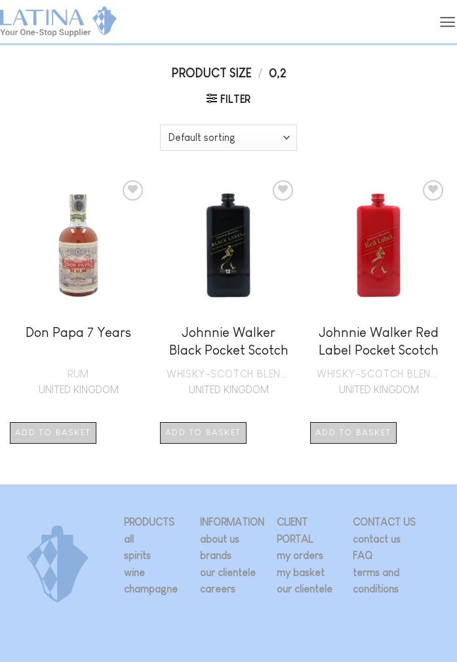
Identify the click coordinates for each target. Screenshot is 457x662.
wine (134, 572)
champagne (151, 588)
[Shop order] (228, 138)
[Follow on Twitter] (381, 610)
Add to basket (52, 432)
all (129, 539)
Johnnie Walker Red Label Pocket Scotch (379, 340)
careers (217, 588)
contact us (377, 539)
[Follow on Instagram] (362, 610)
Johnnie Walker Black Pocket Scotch (228, 340)
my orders (300, 555)
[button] (448, 22)
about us (219, 539)
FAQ (362, 555)
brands (215, 555)
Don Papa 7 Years (78, 332)
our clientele (228, 572)
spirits (137, 555)
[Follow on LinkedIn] (401, 610)
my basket (301, 572)
